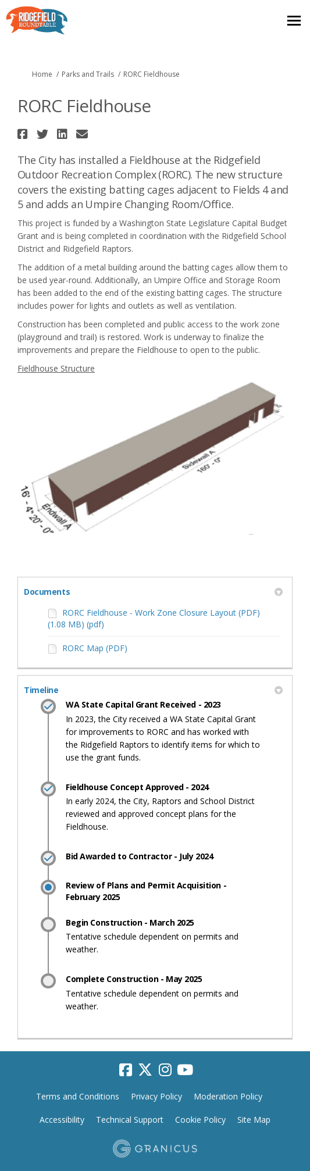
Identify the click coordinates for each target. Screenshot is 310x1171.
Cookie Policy (200, 1119)
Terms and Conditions (77, 1096)
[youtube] (185, 1070)
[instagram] (165, 1070)
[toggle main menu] (294, 20)
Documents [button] (153, 591)
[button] (24, 134)
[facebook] (126, 1070)
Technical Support (129, 1119)
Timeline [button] (153, 689)
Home (42, 74)
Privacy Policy (156, 1096)
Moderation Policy (228, 1096)
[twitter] (145, 1070)
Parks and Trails (88, 74)
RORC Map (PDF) (94, 648)
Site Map (253, 1119)
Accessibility (62, 1119)
